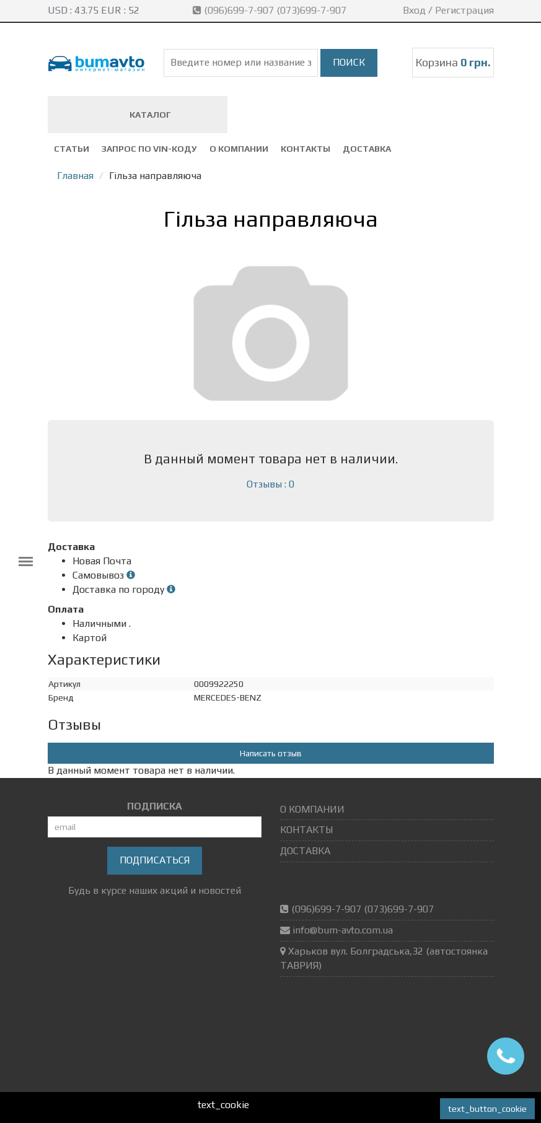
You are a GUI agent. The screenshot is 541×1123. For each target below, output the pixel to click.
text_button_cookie (487, 1109)
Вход (414, 10)
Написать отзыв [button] (271, 753)
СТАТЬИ (71, 149)
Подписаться (155, 860)
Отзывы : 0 (270, 484)
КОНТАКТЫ (305, 149)
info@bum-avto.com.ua (342, 930)
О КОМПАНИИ (238, 149)
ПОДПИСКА (154, 806)
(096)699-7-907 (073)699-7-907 (271, 10)
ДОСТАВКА (367, 149)
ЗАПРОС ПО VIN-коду (149, 149)
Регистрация (464, 10)
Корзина (453, 62)
